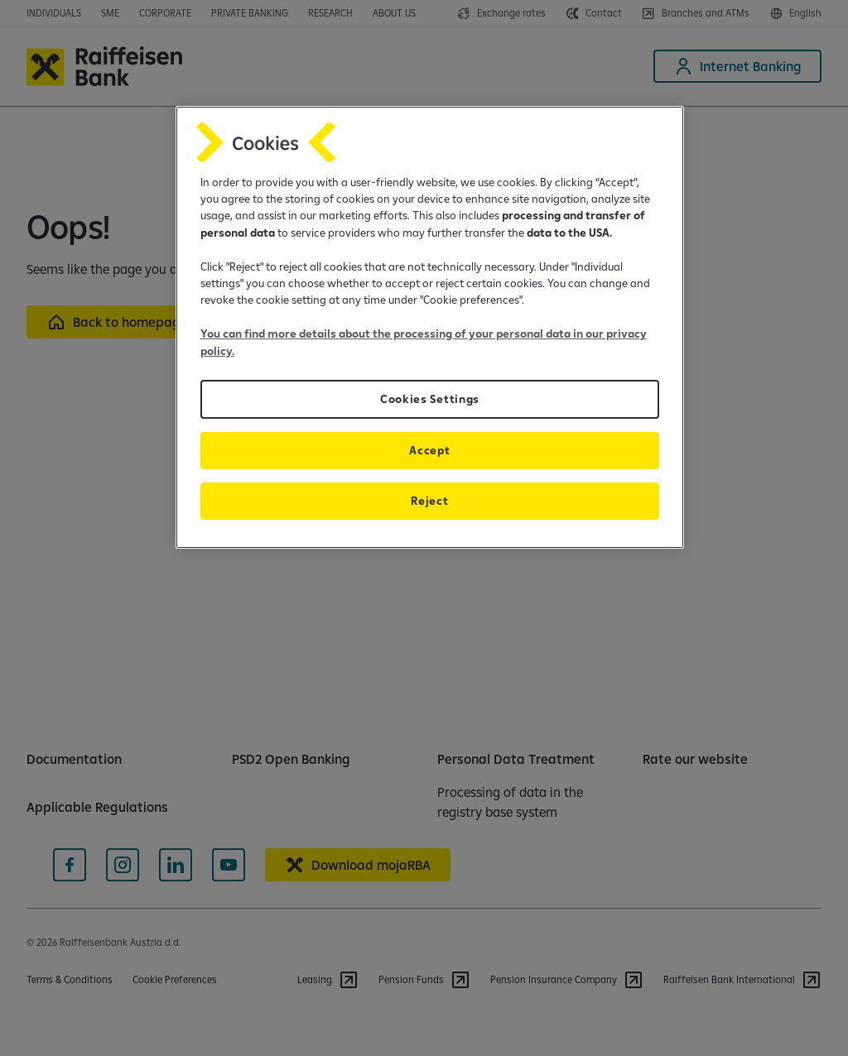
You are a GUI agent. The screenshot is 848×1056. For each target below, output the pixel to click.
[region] (430, 327)
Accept (429, 450)
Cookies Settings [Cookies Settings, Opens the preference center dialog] (429, 398)
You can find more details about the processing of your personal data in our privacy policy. (423, 342)
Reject (429, 500)
